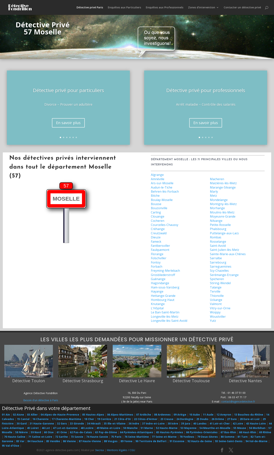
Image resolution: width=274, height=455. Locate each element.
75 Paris (116, 436)
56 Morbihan (257, 428)
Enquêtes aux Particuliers (124, 7)
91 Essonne (177, 441)
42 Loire (238, 423)
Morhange (217, 208)
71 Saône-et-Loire (40, 436)
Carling (156, 212)
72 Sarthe (61, 436)
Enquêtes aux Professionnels (164, 7)
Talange (215, 287)
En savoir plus (68, 128)
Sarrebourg (218, 262)
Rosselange (218, 242)
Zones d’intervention (201, 7)
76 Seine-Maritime (136, 436)
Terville (215, 291)
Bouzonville (159, 208)
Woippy (215, 312)
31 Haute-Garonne (42, 423)
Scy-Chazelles (219, 271)
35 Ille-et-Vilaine (115, 423)
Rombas (215, 237)
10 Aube (194, 414)
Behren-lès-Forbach (165, 191)
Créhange (158, 229)
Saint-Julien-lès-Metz (224, 250)
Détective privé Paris (90, 7)
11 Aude (208, 414)
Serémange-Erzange (224, 275)
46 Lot (46, 428)
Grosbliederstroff (163, 275)
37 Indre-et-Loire (153, 423)
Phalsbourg (218, 229)
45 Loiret (33, 428)
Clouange (157, 216)
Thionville (217, 296)
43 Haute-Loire (256, 423)
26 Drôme (217, 419)
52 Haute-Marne (167, 428)
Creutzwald (159, 233)
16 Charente (40, 419)
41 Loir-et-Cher (220, 423)
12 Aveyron (223, 414)
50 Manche (130, 428)
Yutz (213, 321)
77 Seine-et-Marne (164, 436)
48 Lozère (87, 428)
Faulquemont (160, 250)
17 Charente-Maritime (66, 419)
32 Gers (62, 423)
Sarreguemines (220, 266)
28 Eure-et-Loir (250, 419)
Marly (214, 191)
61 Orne (62, 432)
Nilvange (216, 221)
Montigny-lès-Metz (223, 204)
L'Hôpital (157, 308)
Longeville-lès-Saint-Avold (169, 321)
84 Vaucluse (35, 441)
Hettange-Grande (163, 296)
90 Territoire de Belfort (151, 441)
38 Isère (173, 423)
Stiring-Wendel (220, 283)
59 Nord (36, 432)
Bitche (155, 196)
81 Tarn (242, 436)
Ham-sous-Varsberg (165, 287)
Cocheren (157, 221)
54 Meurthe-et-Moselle (214, 428)
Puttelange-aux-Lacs (224, 233)
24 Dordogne (184, 419)
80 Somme (228, 436)
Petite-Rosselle (220, 225)
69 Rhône (265, 432)
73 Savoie (77, 436)
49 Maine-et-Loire (108, 428)
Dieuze (156, 237)
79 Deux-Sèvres (207, 436)
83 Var (20, 441)
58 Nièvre (21, 432)
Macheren (217, 179)
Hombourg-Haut (162, 300)
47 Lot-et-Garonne (65, 428)
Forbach (156, 266)
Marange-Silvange (223, 187)
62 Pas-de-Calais (81, 432)
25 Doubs (202, 419)
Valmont (216, 304)
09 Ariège (180, 414)
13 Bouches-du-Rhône (248, 414)
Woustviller (218, 316)
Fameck (156, 242)
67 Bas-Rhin (228, 432)
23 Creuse (166, 419)
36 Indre (134, 423)
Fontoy (156, 262)
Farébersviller (160, 246)
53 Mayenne (188, 428)
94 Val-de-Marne (256, 441)
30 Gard (22, 423)
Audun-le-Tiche (161, 187)
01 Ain (6, 414)
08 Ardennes (162, 414)
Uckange (216, 300)
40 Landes (200, 423)
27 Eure (232, 419)
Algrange (157, 175)
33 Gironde (77, 423)
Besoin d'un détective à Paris (40, 400)
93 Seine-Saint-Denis (229, 441)
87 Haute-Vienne (90, 441)
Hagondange (160, 283)
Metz (213, 196)
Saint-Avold (218, 246)
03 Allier (32, 414)
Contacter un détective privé (242, 7)
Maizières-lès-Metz (223, 183)
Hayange (157, 291)
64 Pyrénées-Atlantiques (136, 432)
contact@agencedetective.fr (238, 401)
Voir (27, 364)
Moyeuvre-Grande (222, 216)
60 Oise (49, 432)
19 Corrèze (104, 419)
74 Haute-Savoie (97, 436)
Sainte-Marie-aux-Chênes (228, 254)
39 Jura (185, 423)
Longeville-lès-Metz (164, 316)
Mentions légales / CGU (121, 450)
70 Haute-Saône (14, 436)
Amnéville (157, 179)
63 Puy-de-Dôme (106, 432)
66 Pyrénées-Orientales (202, 432)
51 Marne (147, 428)
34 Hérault (94, 423)
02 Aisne (18, 414)
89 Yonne (126, 441)
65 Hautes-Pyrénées (169, 432)
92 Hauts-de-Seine (199, 441)
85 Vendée (53, 441)
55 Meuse (239, 428)
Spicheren (217, 279)
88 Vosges (111, 441)
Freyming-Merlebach (165, 271)
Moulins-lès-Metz (222, 212)
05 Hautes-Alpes (93, 414)
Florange (157, 254)
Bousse (156, 204)
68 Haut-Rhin (247, 432)
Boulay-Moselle (162, 200)
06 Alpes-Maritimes (120, 414)
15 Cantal (23, 419)
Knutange (158, 304)
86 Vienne (69, 441)
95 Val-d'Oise (10, 445)
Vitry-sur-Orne (220, 308)
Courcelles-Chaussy (164, 225)
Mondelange (219, 200)
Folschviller (158, 258)
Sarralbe (216, 258)
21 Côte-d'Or (122, 419)
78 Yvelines (187, 436)
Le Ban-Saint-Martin (165, 312)
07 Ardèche (143, 414)
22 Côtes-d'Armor (145, 419)
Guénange (158, 279)
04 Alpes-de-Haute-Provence (60, 414)
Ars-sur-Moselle (162, 183)
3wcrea (99, 450)
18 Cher (89, 419)
